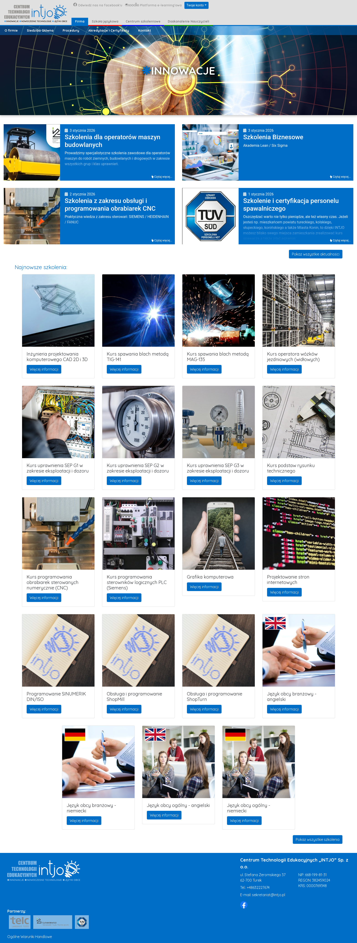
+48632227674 (258, 887)
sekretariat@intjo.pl (268, 894)
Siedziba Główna (40, 30)
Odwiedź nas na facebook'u (97, 5)
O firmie (11, 30)
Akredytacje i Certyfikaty (108, 30)
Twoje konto (195, 5)
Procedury (71, 30)
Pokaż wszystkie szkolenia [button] (317, 839)
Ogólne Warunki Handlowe (29, 936)
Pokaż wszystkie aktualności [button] (315, 254)
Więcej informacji (44, 369)
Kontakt (144, 30)
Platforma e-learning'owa (153, 5)
